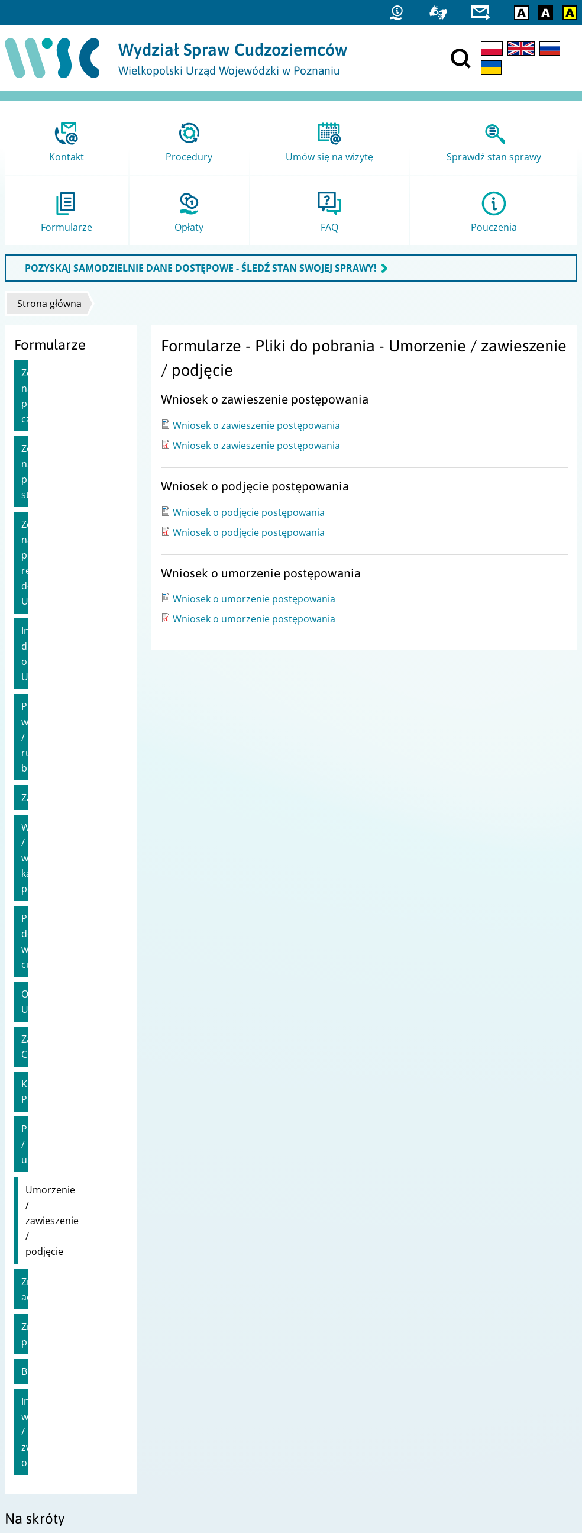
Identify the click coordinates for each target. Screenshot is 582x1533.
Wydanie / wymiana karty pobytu (64, 665)
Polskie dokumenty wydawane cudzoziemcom (63, 718)
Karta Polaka (49, 837)
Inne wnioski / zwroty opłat (68, 1070)
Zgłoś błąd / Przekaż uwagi (61, 1386)
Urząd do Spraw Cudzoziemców (360, 1324)
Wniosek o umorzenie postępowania (254, 598)
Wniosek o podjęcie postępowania (249, 512)
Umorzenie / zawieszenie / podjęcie (55, 928)
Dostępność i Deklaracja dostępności (81, 1355)
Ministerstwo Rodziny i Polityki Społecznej (380, 1355)
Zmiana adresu (54, 973)
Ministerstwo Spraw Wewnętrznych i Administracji (397, 1339)
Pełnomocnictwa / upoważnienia (61, 875)
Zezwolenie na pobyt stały (67, 425)
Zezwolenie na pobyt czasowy (67, 380)
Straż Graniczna (40, 1426)
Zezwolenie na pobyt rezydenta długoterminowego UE (67, 485)
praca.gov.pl (33, 1457)
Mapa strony (34, 1339)
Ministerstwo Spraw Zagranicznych (367, 1370)
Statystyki (28, 1410)
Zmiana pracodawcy (66, 1003)
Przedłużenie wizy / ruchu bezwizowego (65, 591)
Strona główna (49, 303)
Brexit (34, 1033)
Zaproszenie (48, 628)
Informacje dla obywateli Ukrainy (61, 546)
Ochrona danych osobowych (65, 1370)
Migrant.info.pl (39, 1441)
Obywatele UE (52, 763)
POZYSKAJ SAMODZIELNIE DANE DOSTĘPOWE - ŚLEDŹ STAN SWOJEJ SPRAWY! (201, 268)
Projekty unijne (39, 1324)
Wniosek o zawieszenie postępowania (256, 425)
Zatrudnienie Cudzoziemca (51, 800)
